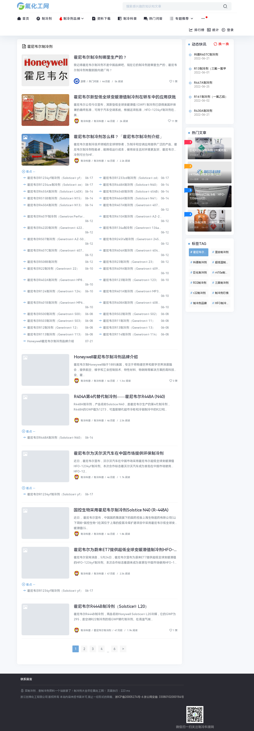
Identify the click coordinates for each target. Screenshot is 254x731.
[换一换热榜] (220, 44)
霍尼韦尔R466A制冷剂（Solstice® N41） (129, 198)
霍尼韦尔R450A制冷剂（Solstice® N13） (53, 205)
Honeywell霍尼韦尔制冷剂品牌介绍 (48, 341)
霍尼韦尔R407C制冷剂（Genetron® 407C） (54, 250)
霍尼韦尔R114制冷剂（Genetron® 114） (129, 334)
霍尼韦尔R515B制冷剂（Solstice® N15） (53, 198)
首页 (23, 18)
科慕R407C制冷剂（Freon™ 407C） (206, 54)
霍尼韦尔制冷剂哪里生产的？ (100, 57)
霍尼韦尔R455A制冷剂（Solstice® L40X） (54, 191)
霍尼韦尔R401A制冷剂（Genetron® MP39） (130, 291)
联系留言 (26, 679)
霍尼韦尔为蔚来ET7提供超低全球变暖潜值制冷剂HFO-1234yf (130, 549)
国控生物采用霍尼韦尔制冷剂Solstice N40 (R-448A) (121, 510)
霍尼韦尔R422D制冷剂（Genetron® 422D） (54, 228)
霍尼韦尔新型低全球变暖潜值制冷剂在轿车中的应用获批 (125, 97)
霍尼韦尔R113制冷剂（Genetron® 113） (53, 334)
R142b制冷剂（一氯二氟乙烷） (209, 222)
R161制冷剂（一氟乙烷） (211, 96)
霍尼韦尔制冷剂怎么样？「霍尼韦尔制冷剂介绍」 (119, 136)
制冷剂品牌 (72, 18)
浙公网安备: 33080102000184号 (164, 697)
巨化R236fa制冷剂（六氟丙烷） (209, 150)
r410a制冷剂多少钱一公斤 (206, 174)
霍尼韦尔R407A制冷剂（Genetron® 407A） (130, 205)
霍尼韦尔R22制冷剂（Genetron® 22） (51, 268)
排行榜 (197, 30)
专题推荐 (182, 18)
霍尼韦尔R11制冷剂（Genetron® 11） (127, 321)
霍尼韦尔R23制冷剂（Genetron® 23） (127, 262)
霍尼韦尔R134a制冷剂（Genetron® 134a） (130, 228)
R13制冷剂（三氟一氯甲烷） (210, 69)
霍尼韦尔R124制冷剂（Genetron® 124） (53, 291)
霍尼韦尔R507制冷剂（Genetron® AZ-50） (54, 239)
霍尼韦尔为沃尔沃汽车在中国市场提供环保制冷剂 (119, 453)
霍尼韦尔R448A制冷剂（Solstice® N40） (129, 184)
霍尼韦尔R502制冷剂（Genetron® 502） (129, 314)
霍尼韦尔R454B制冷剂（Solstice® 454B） (130, 191)
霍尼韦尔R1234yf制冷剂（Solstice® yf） (53, 178)
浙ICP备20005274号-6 (129, 697)
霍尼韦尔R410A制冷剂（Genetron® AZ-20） (130, 216)
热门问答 (153, 18)
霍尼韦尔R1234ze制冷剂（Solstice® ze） (53, 184)
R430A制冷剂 (203, 110)
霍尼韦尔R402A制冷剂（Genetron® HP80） (54, 280)
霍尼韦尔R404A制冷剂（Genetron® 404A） (130, 250)
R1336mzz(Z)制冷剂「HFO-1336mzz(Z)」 (207, 196)
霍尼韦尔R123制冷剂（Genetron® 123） (129, 280)
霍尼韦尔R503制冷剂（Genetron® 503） (53, 321)
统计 (213, 30)
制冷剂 (44, 18)
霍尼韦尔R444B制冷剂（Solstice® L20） (111, 606)
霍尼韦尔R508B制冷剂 (40, 262)
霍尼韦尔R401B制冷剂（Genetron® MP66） (54, 302)
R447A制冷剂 (203, 82)
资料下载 (101, 18)
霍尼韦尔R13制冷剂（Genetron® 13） (127, 327)
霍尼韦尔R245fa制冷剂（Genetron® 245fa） (130, 239)
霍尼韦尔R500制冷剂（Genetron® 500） (53, 314)
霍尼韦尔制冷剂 (102, 630)
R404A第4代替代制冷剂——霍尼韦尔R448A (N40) (119, 396)
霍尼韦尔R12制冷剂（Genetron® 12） (51, 327)
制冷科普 (127, 18)
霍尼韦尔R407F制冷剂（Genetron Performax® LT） (54, 216)
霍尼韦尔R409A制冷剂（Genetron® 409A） (130, 268)
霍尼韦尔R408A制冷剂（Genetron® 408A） (130, 302)
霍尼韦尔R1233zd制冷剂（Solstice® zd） (129, 178)
